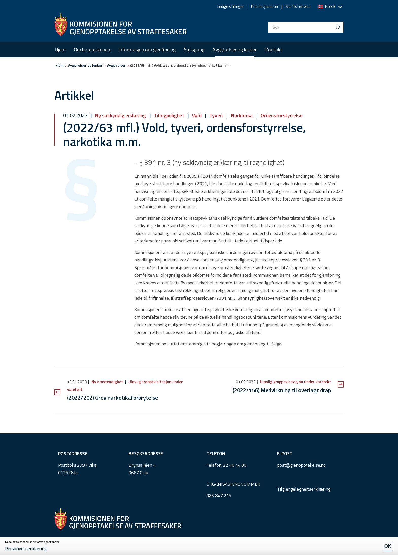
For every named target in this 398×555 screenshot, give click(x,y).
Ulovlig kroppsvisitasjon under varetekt (295, 382)
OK (387, 546)
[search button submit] (338, 27)
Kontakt (274, 49)
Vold (197, 115)
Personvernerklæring (26, 548)
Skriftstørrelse (298, 6)
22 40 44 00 (234, 464)
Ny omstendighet (107, 382)
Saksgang (194, 49)
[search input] (306, 27)
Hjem (60, 49)
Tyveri (216, 115)
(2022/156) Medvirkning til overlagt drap (282, 390)
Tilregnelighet (169, 115)
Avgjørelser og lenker (234, 49)
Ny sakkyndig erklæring (120, 115)
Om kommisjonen (92, 49)
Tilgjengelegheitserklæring (304, 489)
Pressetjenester (264, 6)
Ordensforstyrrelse (281, 115)
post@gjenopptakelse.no (301, 464)
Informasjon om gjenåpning (147, 49)
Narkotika (242, 115)
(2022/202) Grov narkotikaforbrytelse (112, 397)
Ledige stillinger (230, 6)
